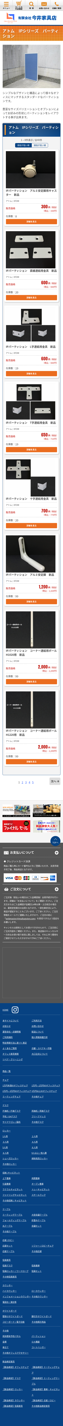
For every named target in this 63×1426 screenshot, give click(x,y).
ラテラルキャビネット (13, 1189)
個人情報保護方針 (40, 1037)
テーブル (6, 1209)
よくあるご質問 (10, 1048)
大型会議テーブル (40, 1214)
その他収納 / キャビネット (15, 1200)
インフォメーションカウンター (17, 1296)
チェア (6, 1079)
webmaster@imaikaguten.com (20, 918)
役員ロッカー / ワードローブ (15, 1271)
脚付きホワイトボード (42, 1316)
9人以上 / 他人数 (39, 1152)
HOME (5, 1009)
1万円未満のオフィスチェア (15, 1085)
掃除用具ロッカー (40, 1158)
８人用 (6, 1152)
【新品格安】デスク (12, 1378)
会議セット (37, 1225)
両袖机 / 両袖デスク (41, 1110)
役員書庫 (36, 1265)
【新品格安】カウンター (14, 1400)
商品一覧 (7, 1071)
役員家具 (7, 1260)
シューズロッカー (10, 1158)
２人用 (35, 1136)
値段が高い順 (40, 145)
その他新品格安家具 (41, 1406)
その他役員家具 (10, 1276)
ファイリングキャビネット (15, 1194)
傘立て (6, 1347)
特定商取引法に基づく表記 (15, 1042)
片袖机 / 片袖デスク (11, 1110)
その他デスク (38, 1122)
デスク (6, 1105)
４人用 (35, 1141)
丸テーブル (7, 1225)
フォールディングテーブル (14, 1220)
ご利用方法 (37, 1020)
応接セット (8, 1245)
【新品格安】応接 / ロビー (44, 1400)
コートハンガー (39, 1347)
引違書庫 (7, 1183)
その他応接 (37, 1251)
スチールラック (39, 1194)
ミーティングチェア (11, 1096)
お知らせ (7, 1026)
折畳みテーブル (39, 1220)
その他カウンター (40, 1296)
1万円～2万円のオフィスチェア (46, 1085)
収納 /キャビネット (11, 1172)
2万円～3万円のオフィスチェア (17, 1091)
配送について (38, 1031)
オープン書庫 (38, 1183)
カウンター (8, 1285)
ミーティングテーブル (12, 1214)
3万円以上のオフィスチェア (44, 1091)
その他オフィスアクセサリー (16, 1352)
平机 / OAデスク (10, 1116)
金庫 (5, 1341)
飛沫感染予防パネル (12, 1336)
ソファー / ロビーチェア (43, 1245)
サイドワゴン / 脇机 (11, 1122)
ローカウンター (39, 1290)
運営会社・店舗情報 (12, 1031)
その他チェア (38, 1096)
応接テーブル (8, 1251)
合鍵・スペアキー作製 (42, 1048)
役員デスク (8, 1265)
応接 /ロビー (8, 1240)
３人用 (6, 1141)
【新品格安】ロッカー (13, 1389)
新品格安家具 (9, 1361)
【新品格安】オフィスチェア (16, 1367)
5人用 (5, 1147)
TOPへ (55, 842)
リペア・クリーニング (13, 1059)
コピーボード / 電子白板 (14, 1321)
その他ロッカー (10, 1164)
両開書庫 (36, 1178)
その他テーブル (9, 1231)
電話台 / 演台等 (9, 1302)
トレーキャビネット (41, 1189)
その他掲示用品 (39, 1321)
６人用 (35, 1147)
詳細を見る (32, 221)
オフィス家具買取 (11, 1053)
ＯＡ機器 (36, 1341)
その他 (6, 1330)
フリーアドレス (39, 1116)
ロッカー (7, 1130)
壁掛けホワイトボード (13, 1316)
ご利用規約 (8, 1037)
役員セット (37, 1271)
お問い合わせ (38, 1026)
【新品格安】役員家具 (13, 1406)
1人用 (5, 1136)
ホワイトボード (10, 1310)
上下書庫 (7, 1178)
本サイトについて (11, 1020)
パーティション (39, 1336)
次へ (53, 781)
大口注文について (40, 1053)
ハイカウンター (10, 1290)
